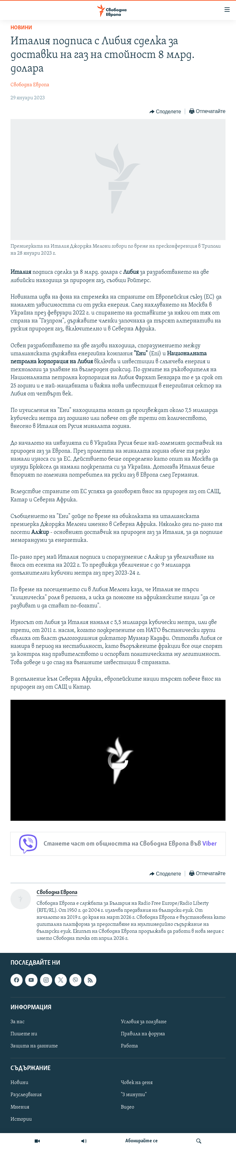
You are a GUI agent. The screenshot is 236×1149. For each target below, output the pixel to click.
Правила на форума (143, 1034)
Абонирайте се (141, 1141)
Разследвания (26, 1095)
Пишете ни (23, 1034)
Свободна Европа (29, 85)
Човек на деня (137, 1083)
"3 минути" (134, 1095)
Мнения (19, 1107)
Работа (129, 1046)
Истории (21, 1119)
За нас (17, 1022)
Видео (127, 1107)
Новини (21, 28)
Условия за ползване (144, 1022)
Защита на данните (34, 1046)
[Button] (165, 111)
